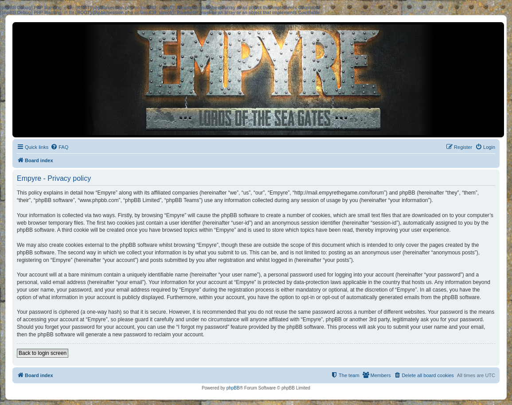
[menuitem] (59, 147)
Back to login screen (42, 353)
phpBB (233, 388)
